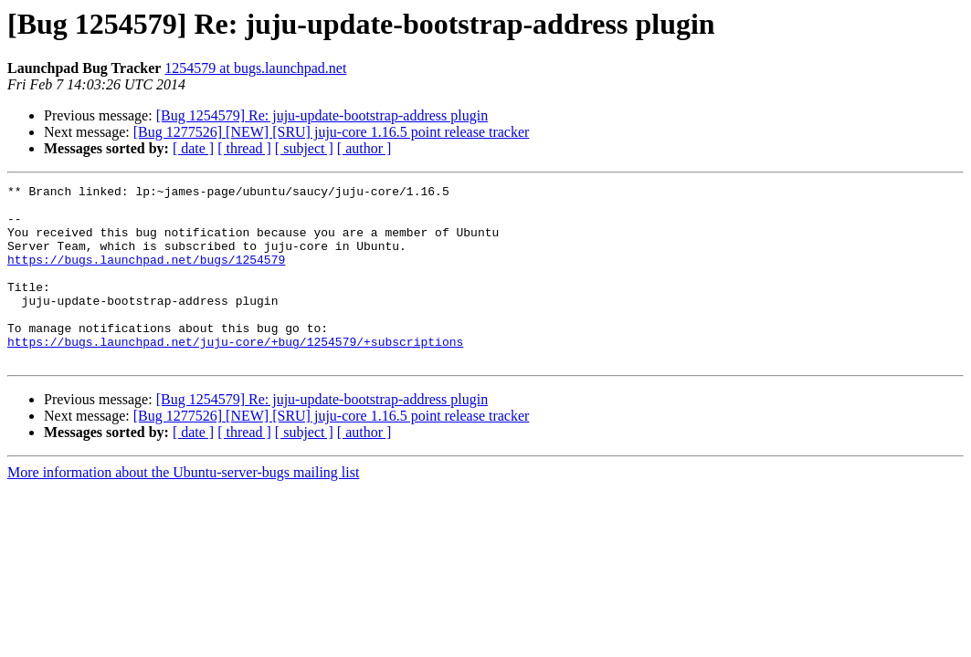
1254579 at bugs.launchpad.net (255, 68)
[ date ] (193, 148)
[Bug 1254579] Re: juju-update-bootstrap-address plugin (322, 115)
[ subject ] (304, 148)
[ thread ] (244, 148)
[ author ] (364, 148)
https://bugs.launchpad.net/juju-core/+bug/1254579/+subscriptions (235, 374)
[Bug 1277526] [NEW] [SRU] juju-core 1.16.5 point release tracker (331, 132)
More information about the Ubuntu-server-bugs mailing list (183, 508)
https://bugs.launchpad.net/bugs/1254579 (146, 275)
